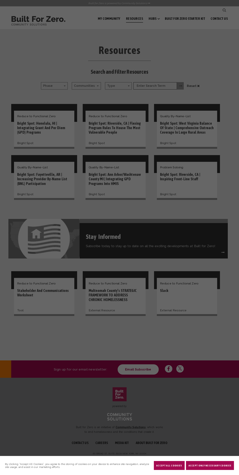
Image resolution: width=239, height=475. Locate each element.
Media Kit (122, 443)
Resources (134, 19)
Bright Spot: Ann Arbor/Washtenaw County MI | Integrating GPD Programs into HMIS (115, 179)
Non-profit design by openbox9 (163, 457)
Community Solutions (130, 427)
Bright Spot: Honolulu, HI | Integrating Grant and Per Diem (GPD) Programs (41, 128)
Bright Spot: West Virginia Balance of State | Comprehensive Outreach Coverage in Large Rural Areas (187, 128)
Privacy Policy (132, 457)
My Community (109, 19)
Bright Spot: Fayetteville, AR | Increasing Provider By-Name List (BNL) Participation (42, 179)
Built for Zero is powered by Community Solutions (119, 3)
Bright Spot (25, 143)
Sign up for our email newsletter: (80, 369)
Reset (193, 86)
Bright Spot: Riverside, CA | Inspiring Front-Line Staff (180, 176)
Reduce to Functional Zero (36, 116)
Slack (164, 290)
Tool (20, 310)
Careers (101, 443)
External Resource (102, 310)
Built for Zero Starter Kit (185, 19)
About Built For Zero (151, 443)
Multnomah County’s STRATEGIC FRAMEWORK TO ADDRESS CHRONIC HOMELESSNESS (113, 295)
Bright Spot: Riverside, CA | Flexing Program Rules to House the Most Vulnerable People (115, 128)
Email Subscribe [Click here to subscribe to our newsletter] (138, 369)
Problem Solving (171, 167)
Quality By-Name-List (175, 116)
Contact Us (219, 19)
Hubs (152, 19)
